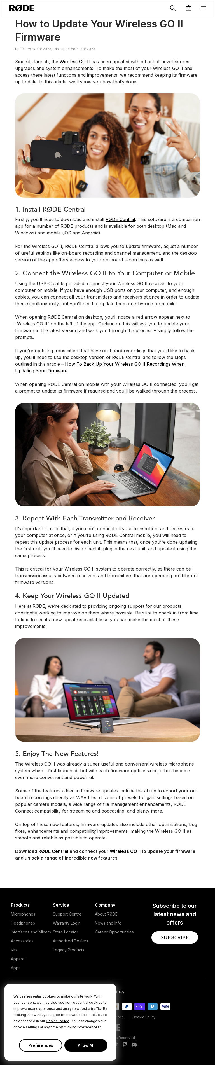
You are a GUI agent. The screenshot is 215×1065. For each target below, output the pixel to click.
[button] (188, 8)
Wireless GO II (75, 61)
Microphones (23, 914)
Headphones (23, 923)
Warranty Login (67, 923)
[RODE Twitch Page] (124, 1045)
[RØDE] (21, 8)
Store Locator (65, 932)
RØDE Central (120, 219)
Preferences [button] (40, 1045)
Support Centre (67, 914)
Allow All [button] (86, 1045)
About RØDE (106, 914)
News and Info (108, 923)
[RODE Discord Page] (134, 1045)
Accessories (22, 941)
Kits (14, 949)
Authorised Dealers (70, 941)
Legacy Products (68, 949)
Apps (15, 967)
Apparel (18, 958)
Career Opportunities (114, 932)
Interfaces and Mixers (31, 932)
